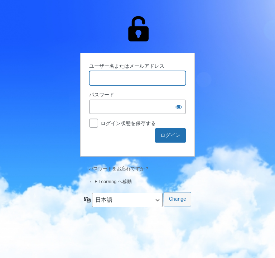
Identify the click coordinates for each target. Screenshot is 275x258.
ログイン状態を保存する (128, 123)
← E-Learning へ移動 (110, 181)
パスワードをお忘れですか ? (118, 168)
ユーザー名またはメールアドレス (126, 66)
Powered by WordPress (137, 29)
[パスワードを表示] (179, 107)
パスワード (101, 94)
